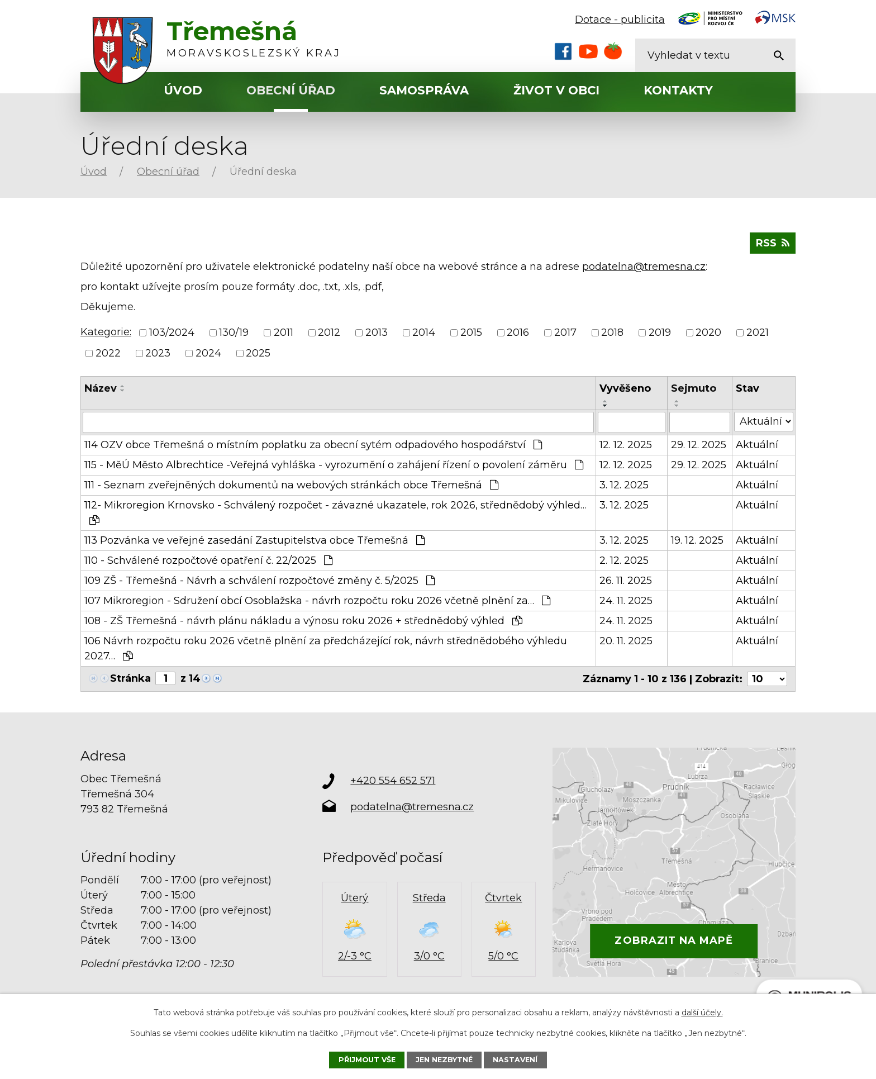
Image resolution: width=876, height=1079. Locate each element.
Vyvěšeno (625, 388)
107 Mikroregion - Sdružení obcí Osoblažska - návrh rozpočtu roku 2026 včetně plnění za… (317, 601)
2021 (757, 332)
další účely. (702, 1012)
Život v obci (556, 90)
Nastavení (515, 1060)
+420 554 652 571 (392, 780)
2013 (376, 332)
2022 (108, 353)
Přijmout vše (367, 1060)
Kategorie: (105, 332)
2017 (565, 332)
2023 (157, 353)
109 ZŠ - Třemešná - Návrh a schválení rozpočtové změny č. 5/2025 (259, 580)
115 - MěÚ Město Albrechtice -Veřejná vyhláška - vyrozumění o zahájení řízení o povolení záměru (333, 465)
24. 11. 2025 (626, 601)
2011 (283, 332)
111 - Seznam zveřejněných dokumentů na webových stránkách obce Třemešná (291, 485)
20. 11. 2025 (626, 641)
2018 (612, 332)
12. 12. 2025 (625, 445)
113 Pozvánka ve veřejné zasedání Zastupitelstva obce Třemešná (254, 540)
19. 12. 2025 (697, 540)
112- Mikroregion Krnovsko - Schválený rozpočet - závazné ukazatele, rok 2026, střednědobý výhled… (335, 512)
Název (100, 388)
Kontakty (678, 90)
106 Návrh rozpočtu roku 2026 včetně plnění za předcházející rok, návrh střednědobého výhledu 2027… (325, 648)
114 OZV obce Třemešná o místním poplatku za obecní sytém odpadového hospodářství (313, 445)
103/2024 (171, 332)
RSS (772, 243)
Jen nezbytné (444, 1060)
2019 (660, 332)
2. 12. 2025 (624, 560)
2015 (471, 332)
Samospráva (424, 90)
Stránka (130, 678)
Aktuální (757, 445)
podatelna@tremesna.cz (644, 266)
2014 (423, 332)
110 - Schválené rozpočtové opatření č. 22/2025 (208, 560)
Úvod (183, 90)
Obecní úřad (290, 90)
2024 (208, 353)
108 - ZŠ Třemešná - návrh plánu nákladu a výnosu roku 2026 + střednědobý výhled (303, 621)
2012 (329, 332)
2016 (518, 332)
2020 (708, 332)
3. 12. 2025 (624, 485)
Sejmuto (693, 388)
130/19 (234, 332)
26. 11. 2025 (625, 580)
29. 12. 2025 (698, 445)
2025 (258, 353)
